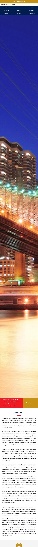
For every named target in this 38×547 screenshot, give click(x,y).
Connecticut (19, 13)
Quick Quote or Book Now (19, 1)
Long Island (19, 10)
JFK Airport (31, 7)
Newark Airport (6, 7)
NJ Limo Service (5, 4)
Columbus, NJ (12, 4)
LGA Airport (6, 10)
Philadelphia (31, 10)
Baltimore (6, 13)
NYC (19, 7)
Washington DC (32, 13)
